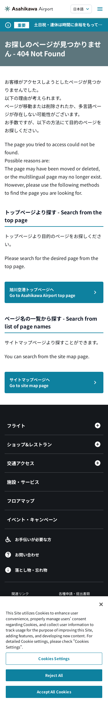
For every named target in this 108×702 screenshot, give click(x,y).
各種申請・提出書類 (74, 593)
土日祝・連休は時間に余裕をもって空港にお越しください (68, 24)
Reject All (54, 677)
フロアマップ (21, 500)
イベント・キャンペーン (32, 519)
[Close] (101, 607)
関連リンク (20, 593)
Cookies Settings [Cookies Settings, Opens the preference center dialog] (53, 661)
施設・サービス (23, 481)
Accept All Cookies (54, 694)
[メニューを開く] (99, 8)
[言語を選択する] (81, 9)
